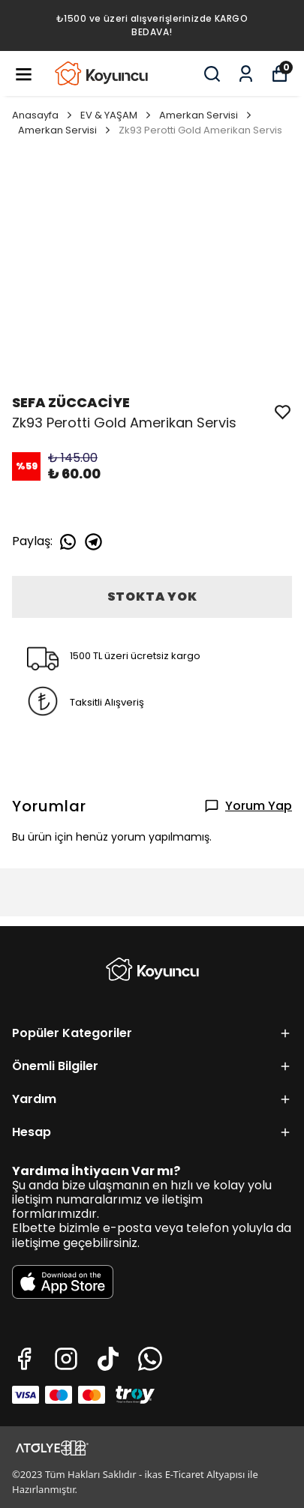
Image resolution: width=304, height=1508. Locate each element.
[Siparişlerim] (245, 73)
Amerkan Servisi (206, 115)
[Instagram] (66, 1359)
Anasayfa (43, 115)
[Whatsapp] (150, 1359)
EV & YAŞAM (116, 115)
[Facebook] (24, 1359)
